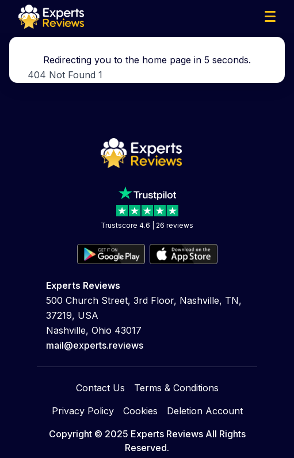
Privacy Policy (83, 396)
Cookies (140, 396)
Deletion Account (205, 396)
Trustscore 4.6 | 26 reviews (147, 285)
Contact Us (100, 373)
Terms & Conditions (176, 373)
